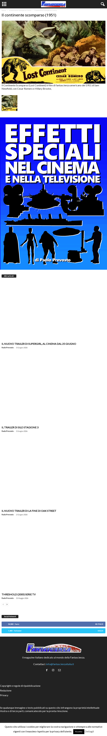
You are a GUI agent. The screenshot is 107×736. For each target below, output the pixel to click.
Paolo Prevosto (7, 348)
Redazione (5, 690)
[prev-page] (3, 604)
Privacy (4, 695)
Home (4, 10)
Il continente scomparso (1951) (20, 10)
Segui (100, 631)
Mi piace (99, 624)
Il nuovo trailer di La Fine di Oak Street (29, 510)
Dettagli (89, 731)
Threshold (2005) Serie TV (19, 594)
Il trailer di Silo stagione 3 (20, 427)
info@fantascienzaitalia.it (60, 664)
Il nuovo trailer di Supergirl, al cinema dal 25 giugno (39, 343)
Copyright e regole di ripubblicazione (20, 685)
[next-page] (7, 604)
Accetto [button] (78, 731)
